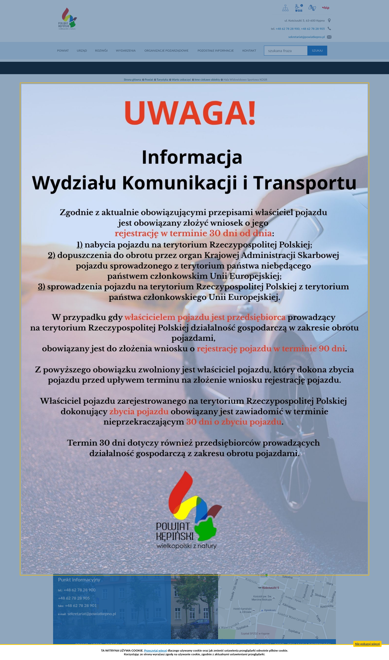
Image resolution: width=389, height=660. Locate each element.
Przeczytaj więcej (155, 650)
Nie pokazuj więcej (367, 644)
